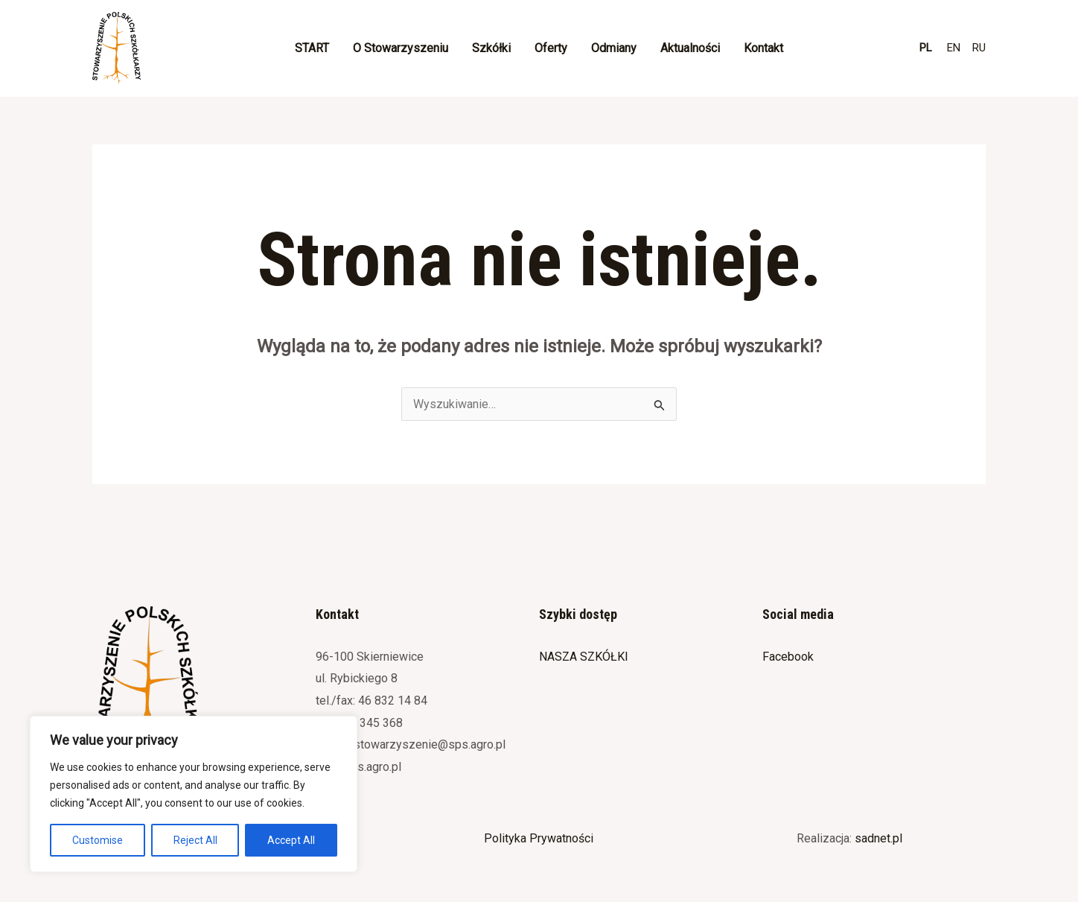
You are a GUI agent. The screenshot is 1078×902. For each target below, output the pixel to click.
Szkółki (491, 48)
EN (953, 47)
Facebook (788, 656)
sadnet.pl (878, 838)
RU (979, 47)
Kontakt (763, 48)
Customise (97, 840)
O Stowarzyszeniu (400, 48)
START (312, 48)
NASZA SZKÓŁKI (583, 656)
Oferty (551, 48)
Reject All (195, 840)
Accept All (291, 840)
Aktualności (690, 48)
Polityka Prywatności (538, 838)
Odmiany (614, 48)
